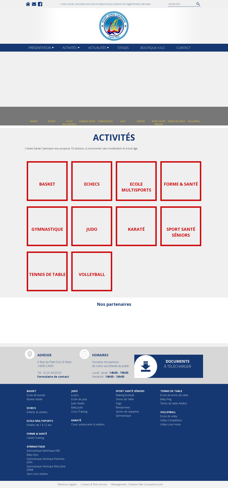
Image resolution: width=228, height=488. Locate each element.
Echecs (31, 408)
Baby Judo (77, 407)
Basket (31, 391)
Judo (74, 391)
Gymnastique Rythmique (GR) (43, 450)
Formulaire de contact (53, 377)
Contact (183, 48)
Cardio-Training (35, 437)
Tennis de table (171, 391)
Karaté (76, 420)
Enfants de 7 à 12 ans (39, 425)
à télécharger (177, 364)
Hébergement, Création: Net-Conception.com (137, 484)
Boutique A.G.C (152, 48)
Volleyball (168, 412)
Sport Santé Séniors (130, 391)
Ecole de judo (79, 399)
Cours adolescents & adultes (88, 424)
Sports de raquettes (127, 411)
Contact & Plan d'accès (94, 484)
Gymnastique (36, 446)
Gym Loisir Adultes (37, 474)
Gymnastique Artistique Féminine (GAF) (45, 460)
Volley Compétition (171, 420)
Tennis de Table (125, 399)
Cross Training (79, 411)
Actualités (97, 48)
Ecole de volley (168, 416)
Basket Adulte (35, 399)
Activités (70, 48)
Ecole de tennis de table (174, 395)
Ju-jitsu (75, 395)
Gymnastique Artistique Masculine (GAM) (46, 468)
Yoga (118, 403)
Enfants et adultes (37, 412)
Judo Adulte (77, 403)
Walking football (125, 395)
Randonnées (123, 407)
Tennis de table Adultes (173, 403)
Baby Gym (32, 454)
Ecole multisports (40, 420)
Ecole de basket (36, 395)
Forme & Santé (37, 433)
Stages (123, 48)
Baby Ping (165, 399)
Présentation (39, 48)
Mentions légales (67, 484)
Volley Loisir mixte (170, 424)
